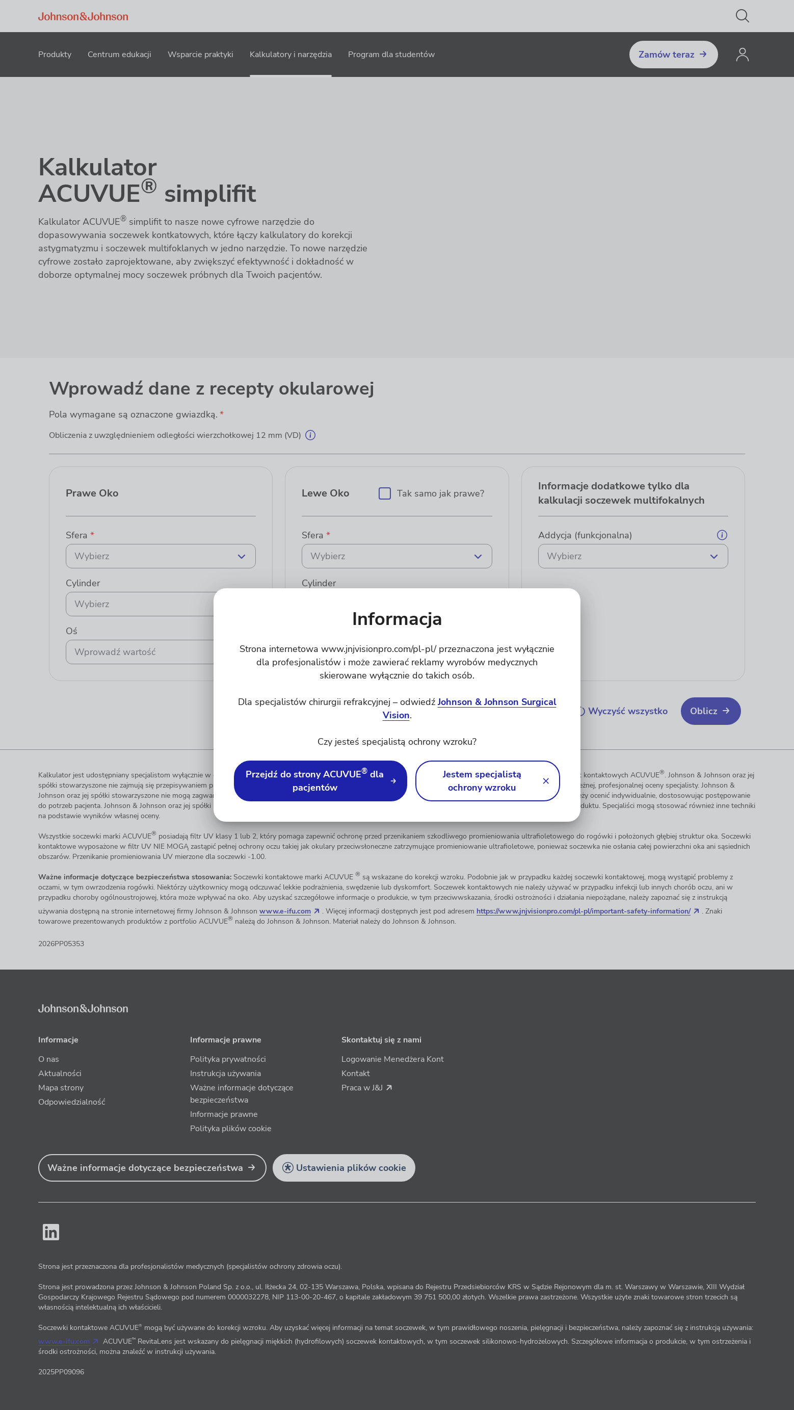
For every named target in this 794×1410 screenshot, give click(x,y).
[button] (487, 781)
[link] (320, 781)
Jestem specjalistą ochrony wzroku (482, 781)
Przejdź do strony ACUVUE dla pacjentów (315, 781)
